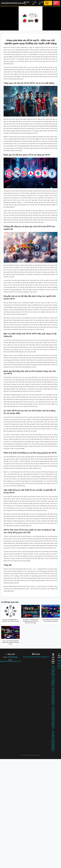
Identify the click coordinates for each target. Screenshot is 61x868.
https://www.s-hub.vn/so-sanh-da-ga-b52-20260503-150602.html (53, 696)
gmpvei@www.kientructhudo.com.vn (10, 661)
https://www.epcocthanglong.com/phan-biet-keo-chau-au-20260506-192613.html (53, 718)
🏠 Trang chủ (26, 2)
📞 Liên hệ (41, 2)
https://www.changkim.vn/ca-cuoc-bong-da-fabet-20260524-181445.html (53, 741)
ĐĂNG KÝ (56, 2)
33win (59, 663)
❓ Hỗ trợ (34, 3)
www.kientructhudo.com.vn (12, 3)
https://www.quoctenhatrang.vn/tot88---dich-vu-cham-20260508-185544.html (53, 676)
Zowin (59, 668)
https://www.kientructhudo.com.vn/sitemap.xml (36, 657)
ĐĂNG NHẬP (47, 2)
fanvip (59, 666)
